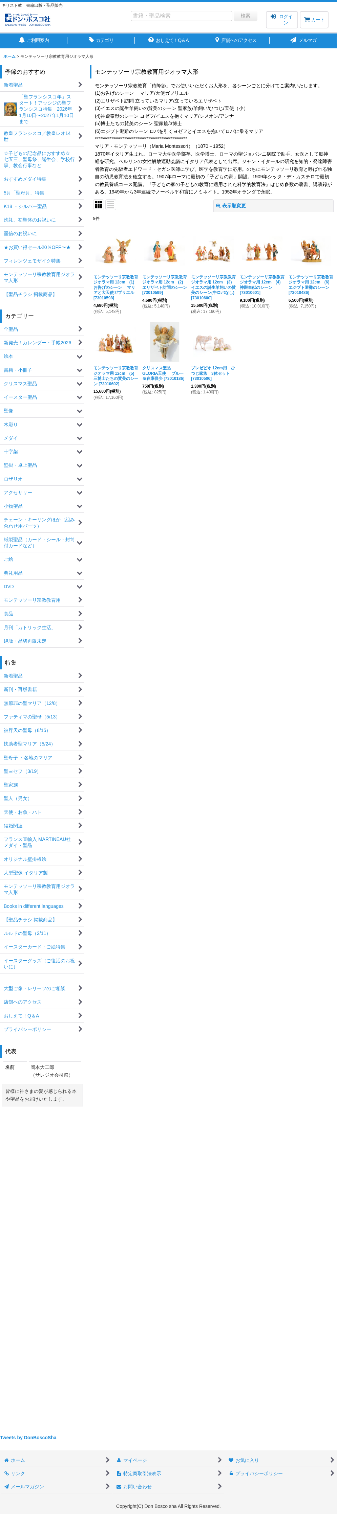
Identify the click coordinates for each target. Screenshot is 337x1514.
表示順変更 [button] (231, 205)
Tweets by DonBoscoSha (28, 1437)
